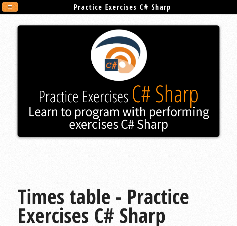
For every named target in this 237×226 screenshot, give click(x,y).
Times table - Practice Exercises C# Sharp (69, 141)
